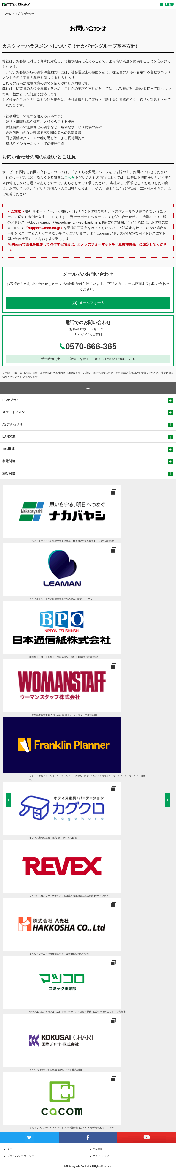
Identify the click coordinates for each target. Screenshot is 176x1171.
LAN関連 (8, 436)
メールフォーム (88, 303)
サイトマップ (101, 1155)
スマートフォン (13, 412)
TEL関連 (8, 448)
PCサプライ (10, 400)
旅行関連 (8, 473)
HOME (6, 13)
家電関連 (8, 461)
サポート (12, 1149)
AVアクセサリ (12, 424)
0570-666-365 (88, 346)
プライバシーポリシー (20, 1155)
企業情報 (98, 1149)
